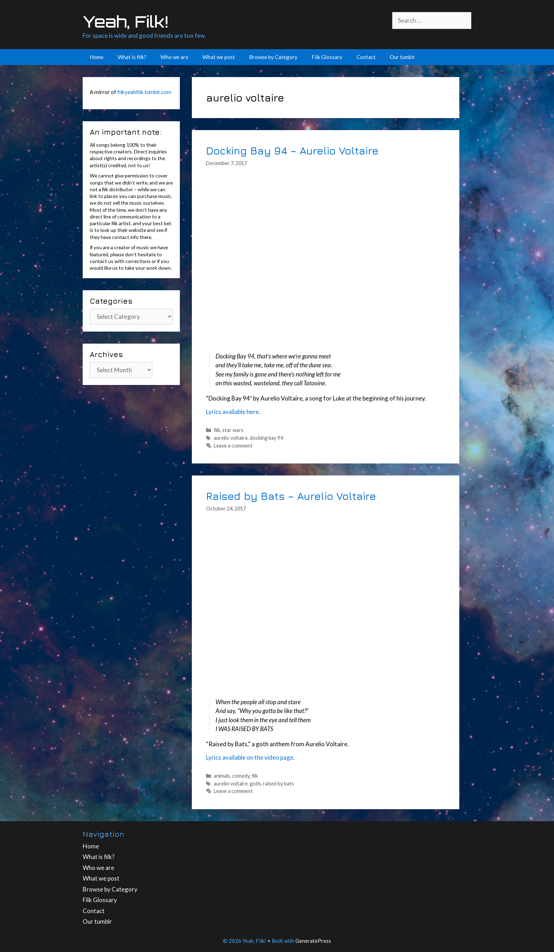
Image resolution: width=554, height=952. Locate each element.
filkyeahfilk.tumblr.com (144, 92)
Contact (366, 57)
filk (217, 430)
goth (255, 784)
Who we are (174, 57)
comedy (240, 776)
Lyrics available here (232, 411)
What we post (218, 57)
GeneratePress (313, 941)
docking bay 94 (266, 438)
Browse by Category (273, 57)
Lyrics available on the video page (249, 757)
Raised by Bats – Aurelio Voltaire (291, 496)
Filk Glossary (327, 57)
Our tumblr (402, 57)
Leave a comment (233, 446)
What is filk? (132, 57)
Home (97, 57)
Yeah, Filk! (125, 21)
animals (222, 776)
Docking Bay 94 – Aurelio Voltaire (292, 150)
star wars (232, 430)
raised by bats (278, 784)
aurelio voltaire (231, 438)
